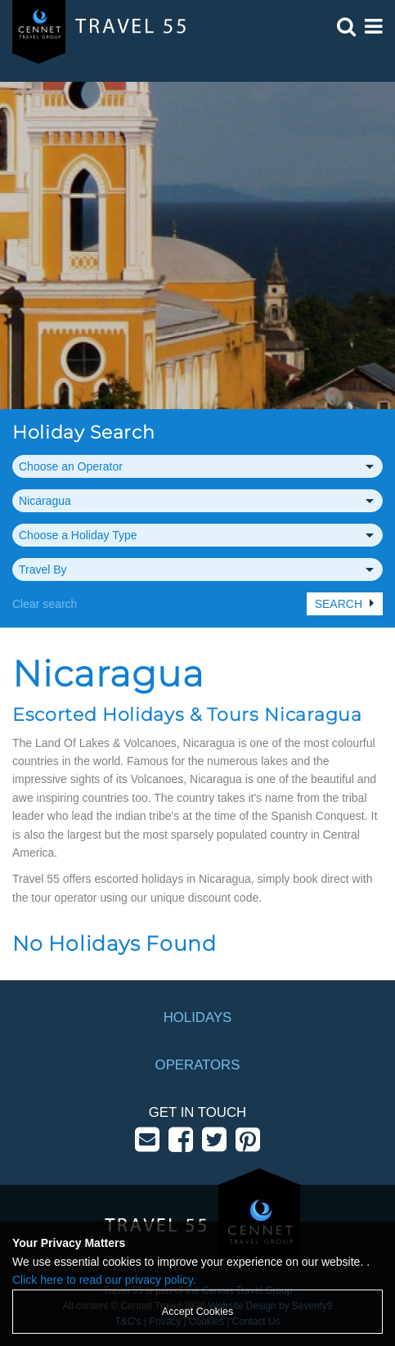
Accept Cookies (198, 1311)
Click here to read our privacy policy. (104, 1279)
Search (338, 603)
